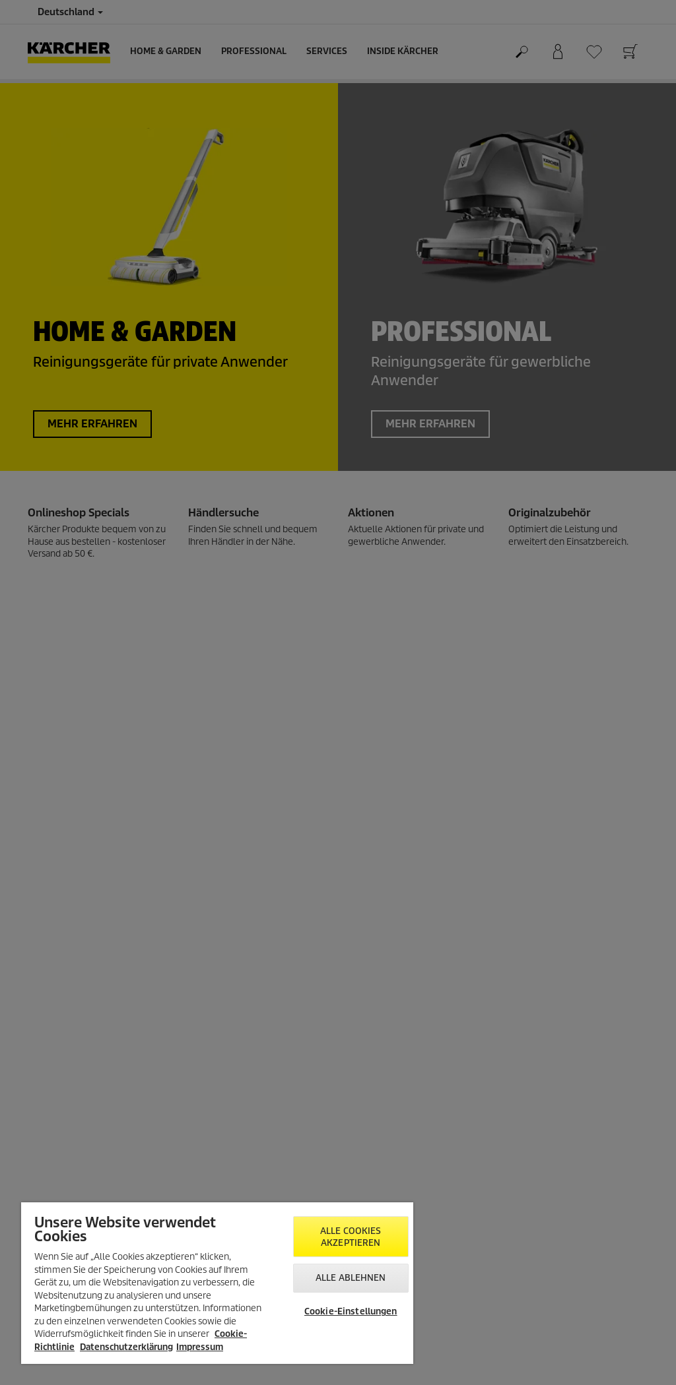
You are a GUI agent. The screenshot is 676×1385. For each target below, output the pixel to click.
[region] (217, 1283)
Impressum (199, 1347)
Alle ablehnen (351, 1277)
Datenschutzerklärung (126, 1347)
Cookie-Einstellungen (350, 1311)
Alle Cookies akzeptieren (351, 1236)
